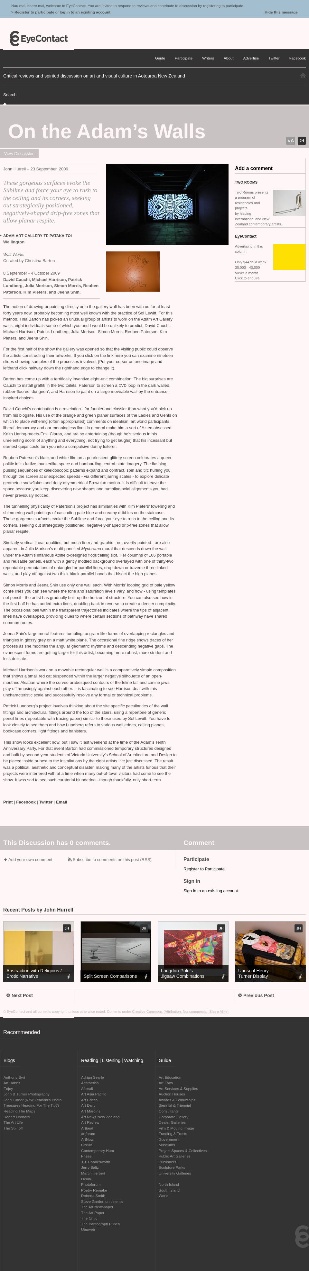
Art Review (90, 1122)
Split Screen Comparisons (110, 976)
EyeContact (38, 38)
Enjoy (8, 1088)
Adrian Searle (92, 1077)
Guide (160, 58)
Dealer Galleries (172, 1122)
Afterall (87, 1088)
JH (301, 140)
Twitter (46, 802)
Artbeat (87, 1128)
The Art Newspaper (97, 1207)
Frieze (86, 1156)
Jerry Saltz (90, 1167)
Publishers (167, 1162)
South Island (169, 1190)
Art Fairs (166, 1083)
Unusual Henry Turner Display (253, 973)
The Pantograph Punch (100, 1224)
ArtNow (87, 1139)
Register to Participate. (204, 869)
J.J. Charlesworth (95, 1162)
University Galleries (175, 1173)
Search (9, 94)
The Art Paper (92, 1213)
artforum (88, 1133)
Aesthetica (90, 1083)
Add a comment (254, 168)
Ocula (86, 1179)
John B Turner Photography (27, 1094)
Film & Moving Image (176, 1128)
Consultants (169, 1111)
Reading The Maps (19, 1111)
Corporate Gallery (173, 1117)
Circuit (86, 1145)
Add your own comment (30, 859)
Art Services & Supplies (178, 1088)
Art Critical (89, 1100)
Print (8, 802)
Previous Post (256, 995)
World (163, 1196)
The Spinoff (13, 1128)
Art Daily (88, 1105)
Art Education (170, 1077)
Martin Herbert (93, 1173)
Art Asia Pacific (93, 1094)
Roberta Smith (93, 1196)
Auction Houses (172, 1094)
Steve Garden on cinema (102, 1201)
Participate (183, 58)
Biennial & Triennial (175, 1105)
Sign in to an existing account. (211, 890)
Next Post (19, 995)
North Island (169, 1184)
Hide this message (281, 12)
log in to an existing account (85, 12)
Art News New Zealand (100, 1117)
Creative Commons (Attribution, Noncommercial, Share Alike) (180, 1011)
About (229, 58)
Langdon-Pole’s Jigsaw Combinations (182, 973)
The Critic (89, 1218)
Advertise (251, 58)
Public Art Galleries (175, 1156)
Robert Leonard (17, 1117)
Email (61, 802)
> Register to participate (32, 12)
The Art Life (13, 1122)
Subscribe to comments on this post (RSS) (112, 859)
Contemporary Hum (97, 1150)
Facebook (26, 802)
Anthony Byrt (14, 1077)
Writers (208, 58)
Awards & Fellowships (177, 1100)
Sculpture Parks (172, 1167)
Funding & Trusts (173, 1133)
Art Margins (90, 1111)
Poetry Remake (94, 1190)
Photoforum (90, 1184)
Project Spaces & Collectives (183, 1150)
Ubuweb (88, 1229)
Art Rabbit (12, 1083)
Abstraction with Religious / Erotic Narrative (34, 973)
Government (169, 1139)
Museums (167, 1145)
